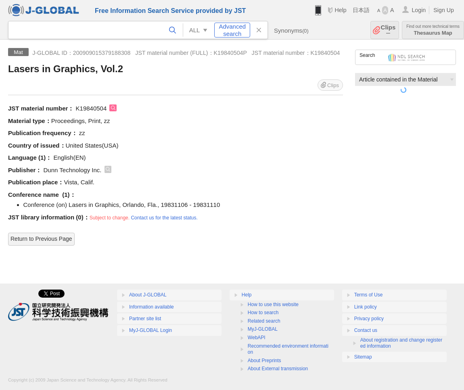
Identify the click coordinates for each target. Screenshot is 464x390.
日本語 (361, 10)
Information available (151, 307)
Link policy (365, 307)
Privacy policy (369, 318)
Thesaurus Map (433, 30)
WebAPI (256, 337)
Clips (388, 30)
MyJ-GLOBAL (263, 329)
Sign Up (443, 10)
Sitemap (363, 357)
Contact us (365, 330)
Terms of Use (368, 295)
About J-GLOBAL (148, 295)
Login (419, 10)
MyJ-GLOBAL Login (150, 330)
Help (340, 10)
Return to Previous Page (41, 239)
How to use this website (273, 304)
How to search (263, 312)
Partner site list (145, 318)
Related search (264, 321)
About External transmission (278, 368)
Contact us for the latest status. (164, 218)
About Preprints (264, 360)
